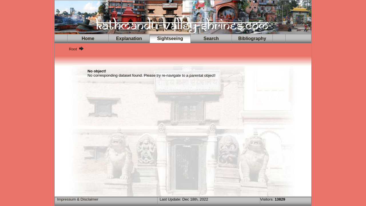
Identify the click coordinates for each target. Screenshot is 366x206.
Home (88, 38)
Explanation (129, 38)
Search (211, 38)
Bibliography (252, 38)
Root (73, 49)
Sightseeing (170, 38)
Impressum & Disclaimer (77, 199)
